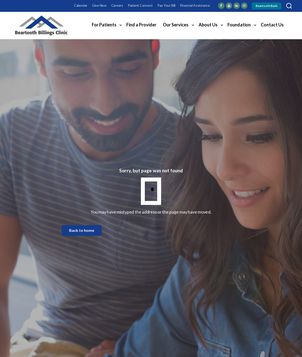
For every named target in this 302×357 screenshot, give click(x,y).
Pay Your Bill (166, 5)
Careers (117, 5)
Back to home (81, 230)
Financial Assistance (195, 5)
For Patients (104, 24)
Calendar (80, 5)
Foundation (239, 24)
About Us (208, 24)
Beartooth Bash (266, 6)
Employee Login (26, 5)
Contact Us (272, 24)
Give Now (99, 5)
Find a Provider (141, 24)
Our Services (176, 24)
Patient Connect (140, 5)
